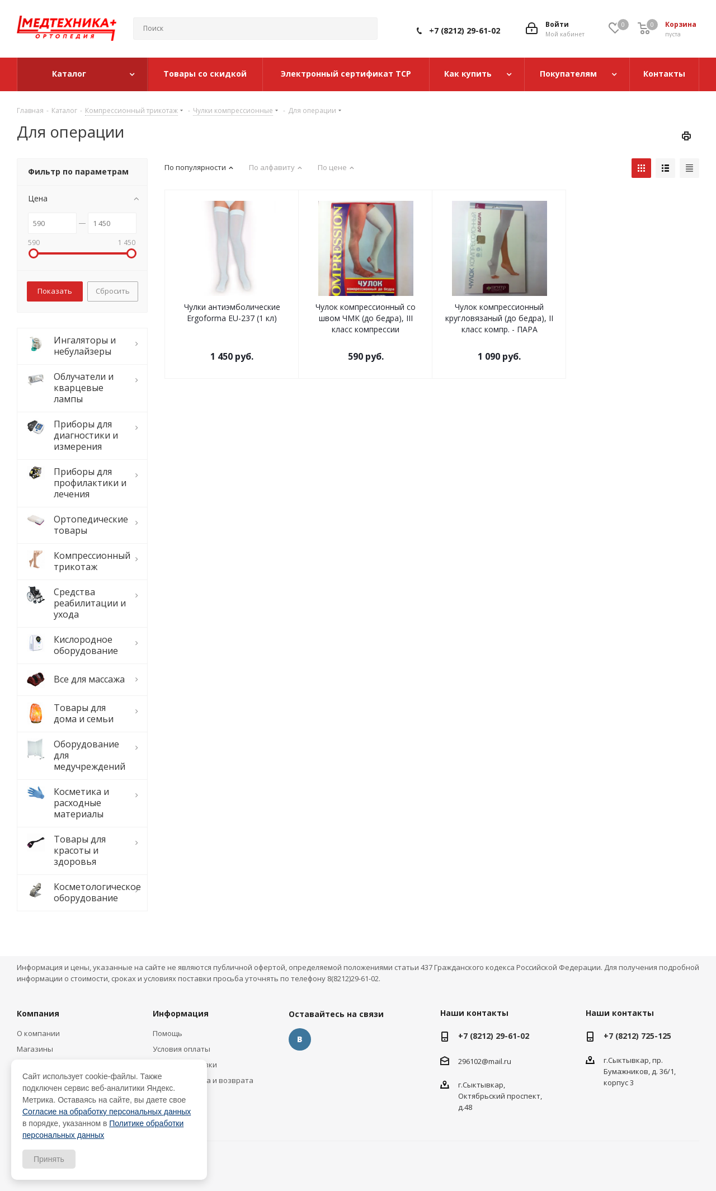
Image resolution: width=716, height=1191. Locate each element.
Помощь (167, 1033)
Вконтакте (300, 1039)
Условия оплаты (181, 1049)
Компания (38, 1013)
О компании (38, 1033)
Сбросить (113, 291)
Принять (49, 1159)
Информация (181, 1013)
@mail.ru (496, 1061)
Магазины (35, 1049)
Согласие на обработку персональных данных (106, 1111)
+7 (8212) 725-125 (637, 1035)
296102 (470, 1061)
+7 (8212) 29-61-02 (464, 30)
